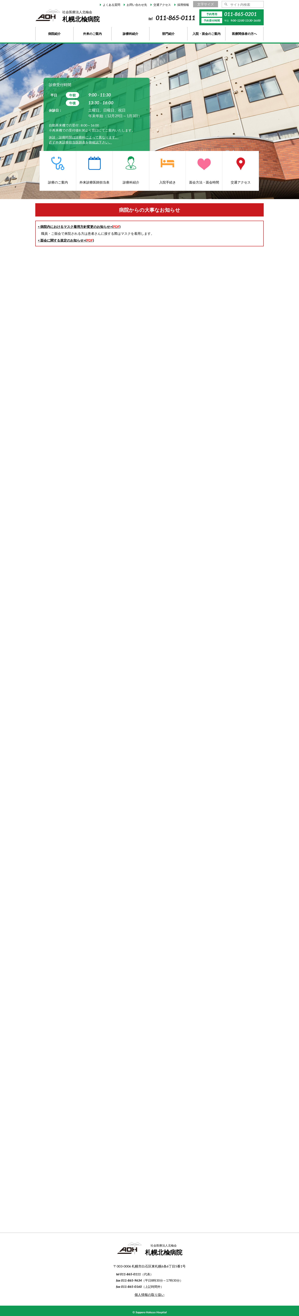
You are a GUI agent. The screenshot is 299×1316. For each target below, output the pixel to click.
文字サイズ (205, 4)
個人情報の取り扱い (149, 1295)
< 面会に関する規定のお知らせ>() (66, 240)
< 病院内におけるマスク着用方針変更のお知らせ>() (79, 227)
